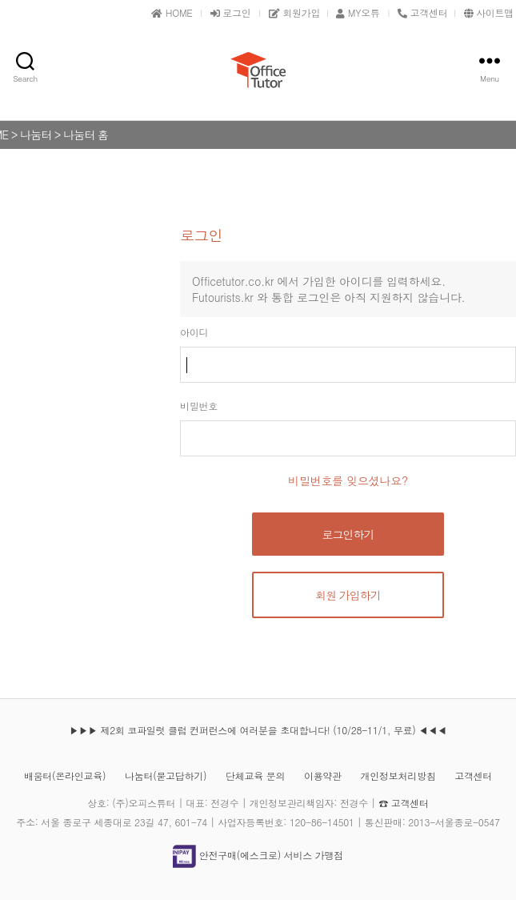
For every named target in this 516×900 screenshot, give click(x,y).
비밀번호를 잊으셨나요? (348, 480)
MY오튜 (357, 12)
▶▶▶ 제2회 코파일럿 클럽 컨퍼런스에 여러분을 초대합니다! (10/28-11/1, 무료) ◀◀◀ (257, 730)
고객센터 (473, 775)
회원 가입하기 (348, 595)
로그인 (230, 12)
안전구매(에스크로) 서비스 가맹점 (258, 855)
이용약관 (323, 775)
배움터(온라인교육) (65, 775)
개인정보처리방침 (398, 775)
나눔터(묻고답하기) (165, 775)
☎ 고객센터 (403, 803)
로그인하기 (348, 534)
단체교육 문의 (255, 775)
